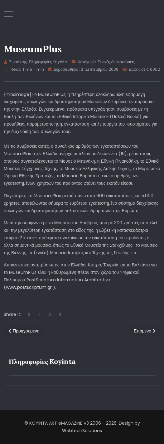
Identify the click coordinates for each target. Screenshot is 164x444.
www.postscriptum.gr (29, 287)
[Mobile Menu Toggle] (8, 14)
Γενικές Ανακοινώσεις (116, 61)
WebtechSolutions (82, 430)
